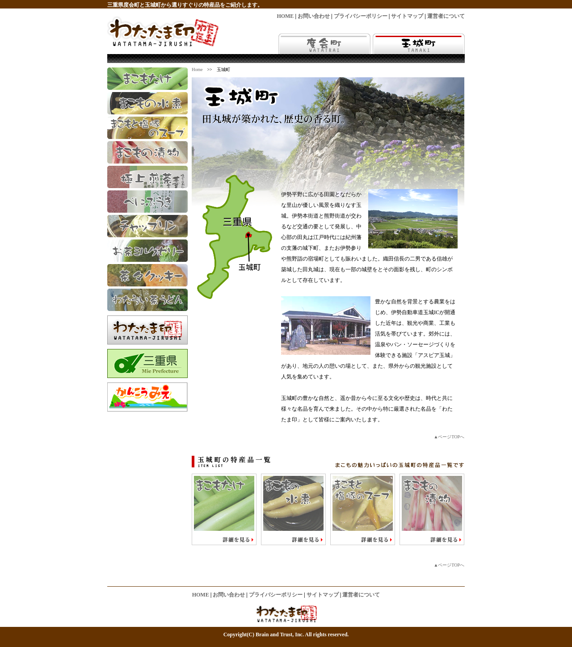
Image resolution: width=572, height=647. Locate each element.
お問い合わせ (314, 16)
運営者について (446, 16)
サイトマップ (407, 16)
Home (197, 69)
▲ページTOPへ (448, 436)
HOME (285, 16)
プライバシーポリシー (360, 16)
